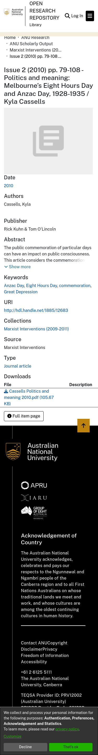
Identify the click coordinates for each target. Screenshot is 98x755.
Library (36, 25)
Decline (25, 747)
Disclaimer (32, 649)
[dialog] (49, 731)
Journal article (17, 366)
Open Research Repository (44, 11)
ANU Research (35, 37)
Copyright (57, 642)
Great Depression (21, 291)
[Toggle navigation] (90, 16)
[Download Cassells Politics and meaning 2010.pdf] (29, 397)
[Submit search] (67, 16)
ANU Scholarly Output (31, 43)
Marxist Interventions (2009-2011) (36, 50)
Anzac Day (14, 285)
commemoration (74, 285)
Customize (12, 736)
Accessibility (34, 661)
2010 (8, 185)
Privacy (50, 649)
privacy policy (67, 729)
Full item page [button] (23, 416)
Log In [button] (77, 15)
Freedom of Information (45, 655)
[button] (17, 267)
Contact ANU (34, 642)
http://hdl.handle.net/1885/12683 (36, 310)
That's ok (70, 747)
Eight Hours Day (41, 285)
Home (10, 37)
